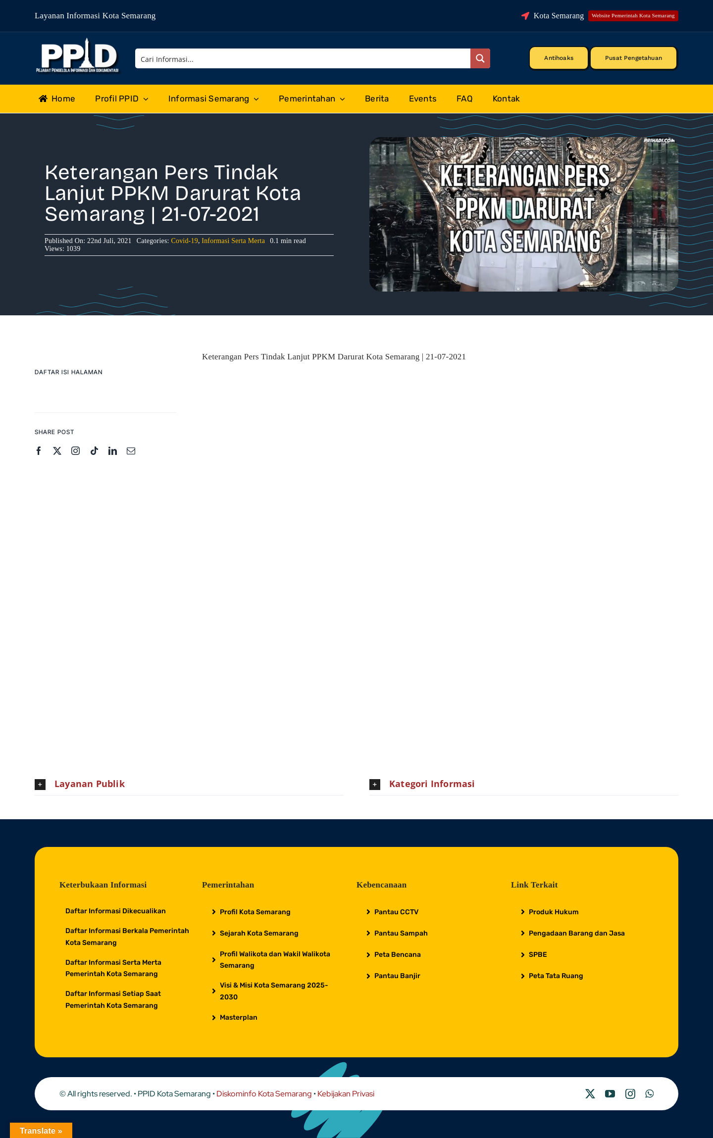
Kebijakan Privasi (345, 1094)
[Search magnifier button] (480, 58)
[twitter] (57, 450)
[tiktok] (94, 450)
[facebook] (39, 450)
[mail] (131, 450)
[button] (189, 784)
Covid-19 (184, 241)
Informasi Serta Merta (233, 241)
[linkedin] (112, 450)
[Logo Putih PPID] (78, 40)
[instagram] (75, 450)
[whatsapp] (649, 1094)
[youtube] (610, 1094)
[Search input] (303, 58)
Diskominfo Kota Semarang (264, 1094)
